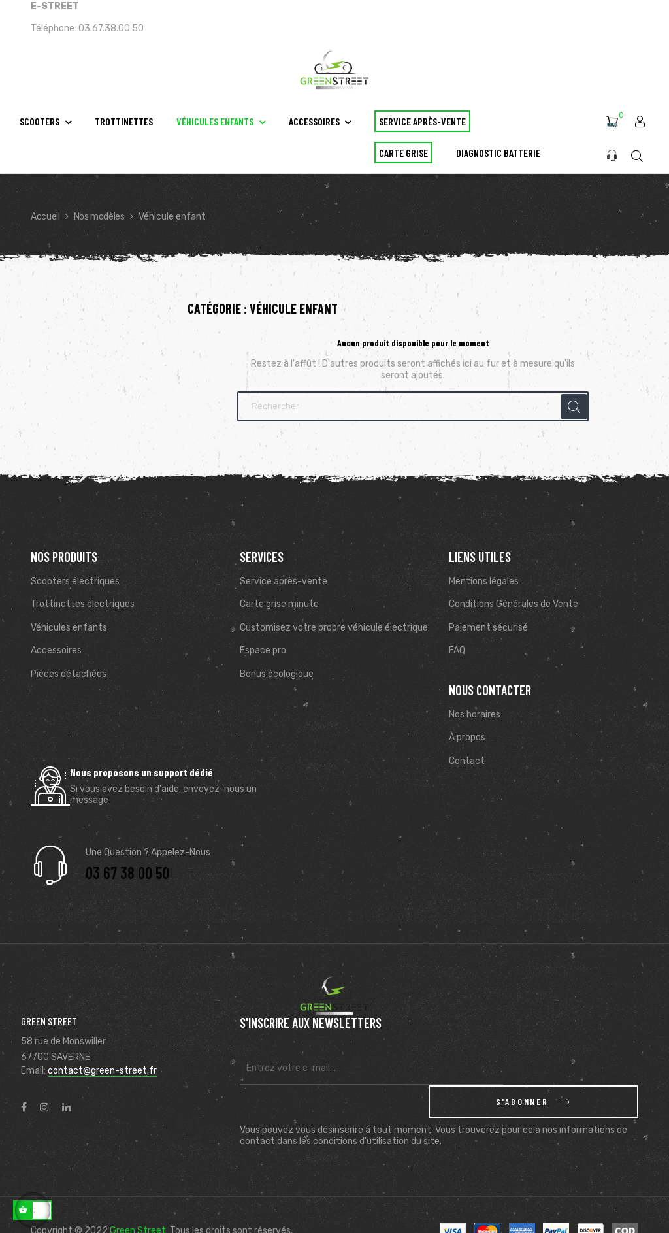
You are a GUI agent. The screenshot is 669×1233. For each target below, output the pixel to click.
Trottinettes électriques (83, 604)
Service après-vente (283, 581)
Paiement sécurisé (488, 627)
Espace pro (263, 650)
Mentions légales (484, 581)
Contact (467, 760)
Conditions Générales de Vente (513, 604)
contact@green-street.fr (102, 1070)
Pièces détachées (68, 674)
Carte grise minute (279, 604)
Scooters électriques (75, 581)
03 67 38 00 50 (127, 872)
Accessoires (56, 650)
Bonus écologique (277, 674)
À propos (467, 737)
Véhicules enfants (69, 627)
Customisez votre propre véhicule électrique (334, 627)
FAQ (457, 650)
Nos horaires (474, 714)
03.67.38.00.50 (111, 28)
